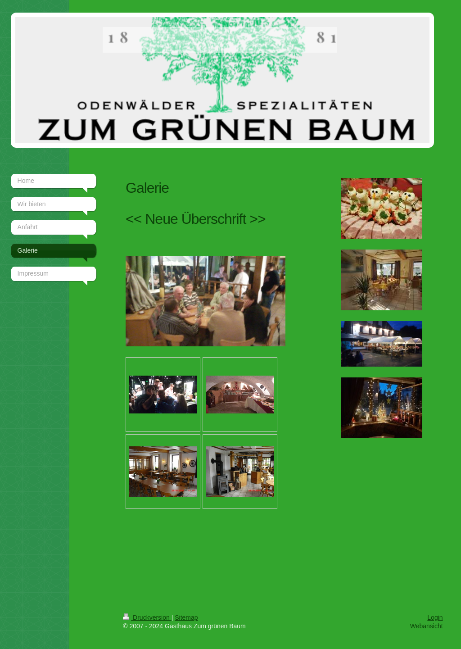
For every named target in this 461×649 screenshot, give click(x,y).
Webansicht (426, 626)
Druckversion (147, 617)
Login (435, 617)
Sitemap (186, 617)
